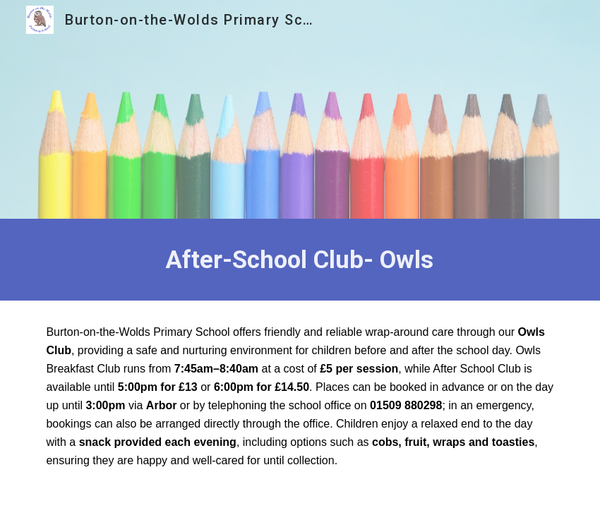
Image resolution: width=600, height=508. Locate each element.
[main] (300, 260)
